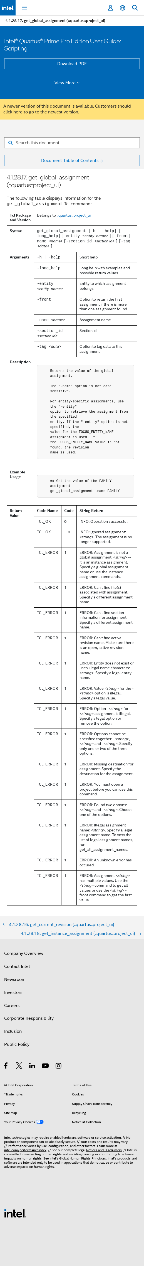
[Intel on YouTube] (45, 1067)
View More (67, 83)
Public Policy (16, 1044)
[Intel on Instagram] (58, 1067)
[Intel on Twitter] (19, 1067)
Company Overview (23, 953)
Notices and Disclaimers (104, 1150)
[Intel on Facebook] (6, 1067)
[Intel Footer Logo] (15, 1213)
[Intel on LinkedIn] (32, 1067)
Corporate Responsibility (29, 1018)
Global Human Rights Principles (82, 1158)
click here (13, 112)
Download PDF (72, 64)
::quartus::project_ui (74, 215)
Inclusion (13, 1031)
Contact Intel (17, 966)
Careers (11, 1005)
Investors (13, 992)
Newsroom (15, 979)
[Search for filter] (72, 142)
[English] (122, 8)
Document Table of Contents (69, 160)
